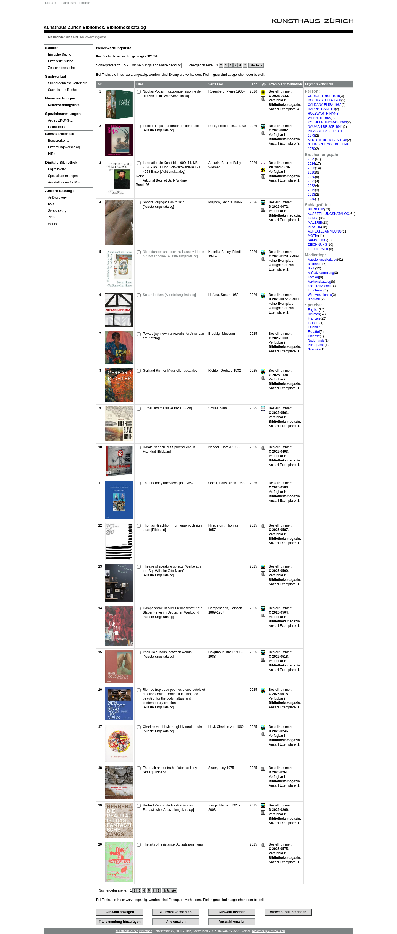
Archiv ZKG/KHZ (60, 120)
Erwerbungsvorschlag (64, 147)
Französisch (68, 2)
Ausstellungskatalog (322, 259)
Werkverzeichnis (320, 295)
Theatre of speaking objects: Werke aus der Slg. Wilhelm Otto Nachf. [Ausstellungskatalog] (172, 571)
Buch (311, 268)
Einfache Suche (59, 54)
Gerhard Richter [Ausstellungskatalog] (170, 370)
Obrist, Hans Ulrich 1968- (227, 483)
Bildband (314, 264)
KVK (51, 204)
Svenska (314, 349)
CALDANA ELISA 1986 (325, 105)
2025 (311, 159)
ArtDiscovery (57, 197)
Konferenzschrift (320, 286)
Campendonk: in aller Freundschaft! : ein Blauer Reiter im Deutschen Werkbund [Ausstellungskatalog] (172, 612)
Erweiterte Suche (60, 61)
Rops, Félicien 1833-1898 (227, 126)
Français (314, 318)
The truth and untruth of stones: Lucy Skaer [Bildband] (170, 770)
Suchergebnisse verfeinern (67, 83)
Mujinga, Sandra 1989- (225, 202)
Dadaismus (56, 127)
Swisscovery (57, 211)
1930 (311, 199)
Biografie (314, 299)
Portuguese (316, 345)
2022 (311, 186)
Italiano (313, 323)
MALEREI (315, 223)
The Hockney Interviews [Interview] (168, 483)
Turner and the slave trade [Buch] (167, 408)
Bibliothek (93, 27)
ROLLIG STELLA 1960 (324, 100)
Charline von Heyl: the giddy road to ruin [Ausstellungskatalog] (172, 729)
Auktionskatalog (319, 282)
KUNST (313, 218)
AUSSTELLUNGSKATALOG (328, 214)
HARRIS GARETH (321, 109)
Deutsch (50, 2)
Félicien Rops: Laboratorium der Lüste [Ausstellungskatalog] (171, 128)
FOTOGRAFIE (318, 249)
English (313, 310)
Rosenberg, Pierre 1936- (226, 91)
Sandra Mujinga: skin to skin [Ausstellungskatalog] (163, 204)
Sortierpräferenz (108, 65)
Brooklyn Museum (221, 334)
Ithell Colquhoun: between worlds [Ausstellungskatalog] (167, 654)
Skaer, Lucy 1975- (221, 768)
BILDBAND (316, 209)
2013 (311, 194)
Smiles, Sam (217, 408)
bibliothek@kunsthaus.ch (268, 931)
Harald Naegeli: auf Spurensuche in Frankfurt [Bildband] (169, 449)
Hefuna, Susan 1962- (224, 295)
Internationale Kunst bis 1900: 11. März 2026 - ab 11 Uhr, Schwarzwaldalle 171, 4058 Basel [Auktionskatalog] (172, 167)
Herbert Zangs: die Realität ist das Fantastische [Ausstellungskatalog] (168, 807)
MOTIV (313, 236)
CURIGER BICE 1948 (324, 96)
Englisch (84, 2)
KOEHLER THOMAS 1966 (327, 122)
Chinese (314, 336)
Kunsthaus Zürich (62, 27)
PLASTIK (314, 227)
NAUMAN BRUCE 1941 (325, 127)
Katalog (313, 277)
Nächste (256, 65)
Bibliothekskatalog (126, 27)
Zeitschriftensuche (61, 68)
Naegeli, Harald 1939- (224, 447)
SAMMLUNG (317, 240)
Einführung (316, 290)
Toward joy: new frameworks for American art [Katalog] (173, 336)
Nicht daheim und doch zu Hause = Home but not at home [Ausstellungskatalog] (173, 254)
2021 (311, 181)
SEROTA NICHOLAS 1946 (327, 140)
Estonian (314, 327)
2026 (311, 172)
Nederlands (316, 340)
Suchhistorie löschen (63, 90)
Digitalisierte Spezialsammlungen (63, 172)
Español (314, 332)
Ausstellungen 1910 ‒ (64, 182)
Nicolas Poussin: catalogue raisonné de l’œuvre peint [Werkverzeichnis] (172, 94)
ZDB (51, 217)
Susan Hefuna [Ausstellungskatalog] (169, 295)
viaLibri (53, 224)
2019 (311, 190)
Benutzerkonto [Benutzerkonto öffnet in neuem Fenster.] (58, 140)
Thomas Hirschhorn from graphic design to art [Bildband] (172, 527)
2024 (311, 164)
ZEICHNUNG (317, 245)
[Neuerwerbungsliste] (68, 105)
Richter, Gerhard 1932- (225, 370)
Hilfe (51, 154)
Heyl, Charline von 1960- (226, 727)
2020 (311, 177)
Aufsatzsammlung (321, 273)
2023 (311, 168)
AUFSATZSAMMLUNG (325, 231)
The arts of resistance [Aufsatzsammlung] (173, 844)
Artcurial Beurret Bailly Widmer (165, 180)
